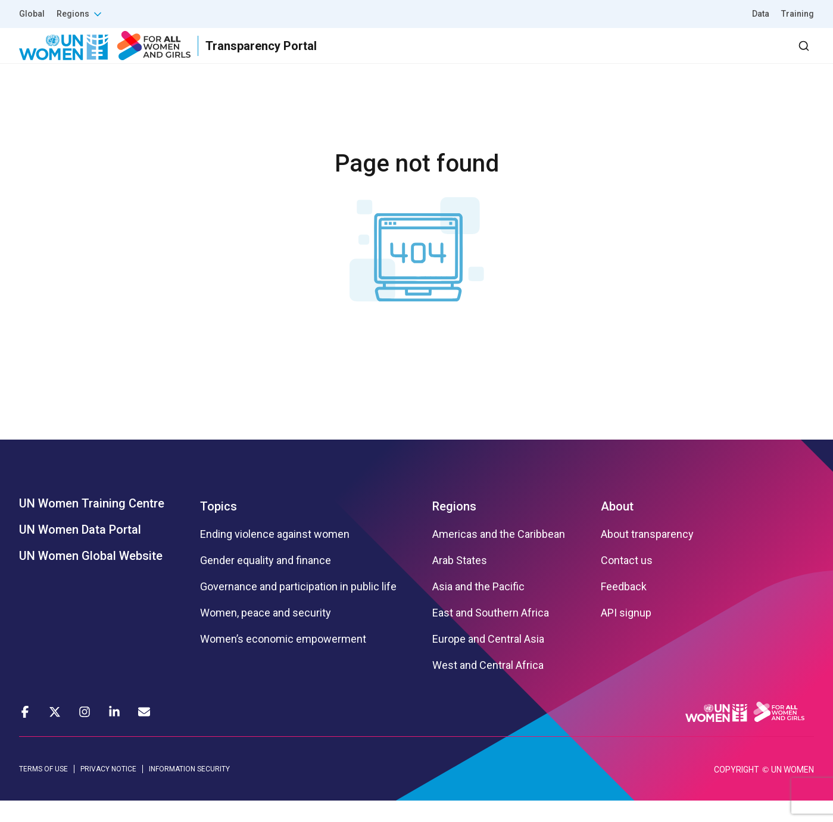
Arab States (459, 582)
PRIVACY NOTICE (108, 790)
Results (512, 56)
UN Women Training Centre (91, 525)
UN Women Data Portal (80, 551)
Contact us (627, 582)
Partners (576, 56)
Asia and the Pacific (478, 608)
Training (797, 13)
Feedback (624, 608)
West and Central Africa (488, 687)
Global (32, 13)
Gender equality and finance (265, 582)
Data (760, 13)
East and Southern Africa (490, 634)
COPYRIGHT (736, 791)
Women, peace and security (265, 634)
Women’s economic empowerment (283, 660)
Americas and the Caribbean (498, 556)
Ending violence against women (275, 556)
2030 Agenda (653, 56)
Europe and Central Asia (488, 660)
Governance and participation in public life (298, 608)
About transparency (647, 556)
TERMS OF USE (43, 790)
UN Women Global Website (91, 577)
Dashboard (745, 56)
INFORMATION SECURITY (189, 790)
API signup (626, 634)
